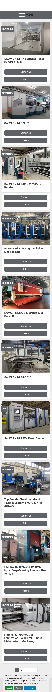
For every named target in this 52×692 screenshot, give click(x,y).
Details (25, 79)
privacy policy (32, 683)
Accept (9, 688)
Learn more (30, 688)
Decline (18, 688)
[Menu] (22, 15)
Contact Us (26, 72)
